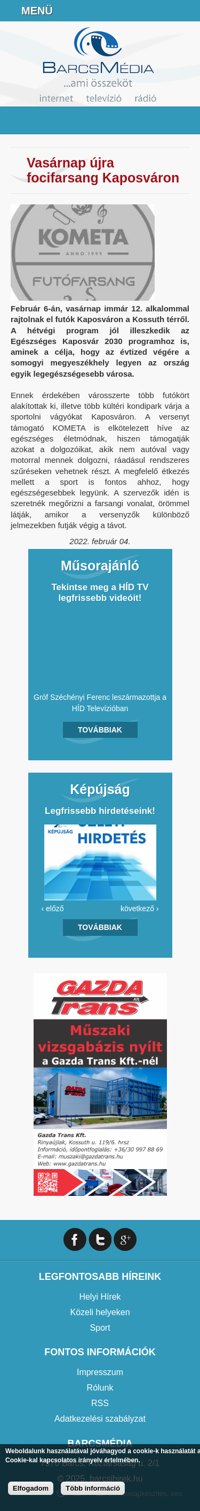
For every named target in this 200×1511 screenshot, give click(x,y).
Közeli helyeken (100, 1312)
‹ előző (53, 908)
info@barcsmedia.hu (160, 10)
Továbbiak (100, 730)
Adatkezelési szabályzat (100, 1418)
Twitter (100, 1239)
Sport (100, 1327)
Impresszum (100, 1372)
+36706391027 (134, 10)
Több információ (93, 1488)
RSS (100, 1403)
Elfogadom (31, 1488)
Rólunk (100, 1387)
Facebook (187, 10)
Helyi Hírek (100, 1296)
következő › (140, 908)
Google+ (125, 1239)
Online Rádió (107, 10)
